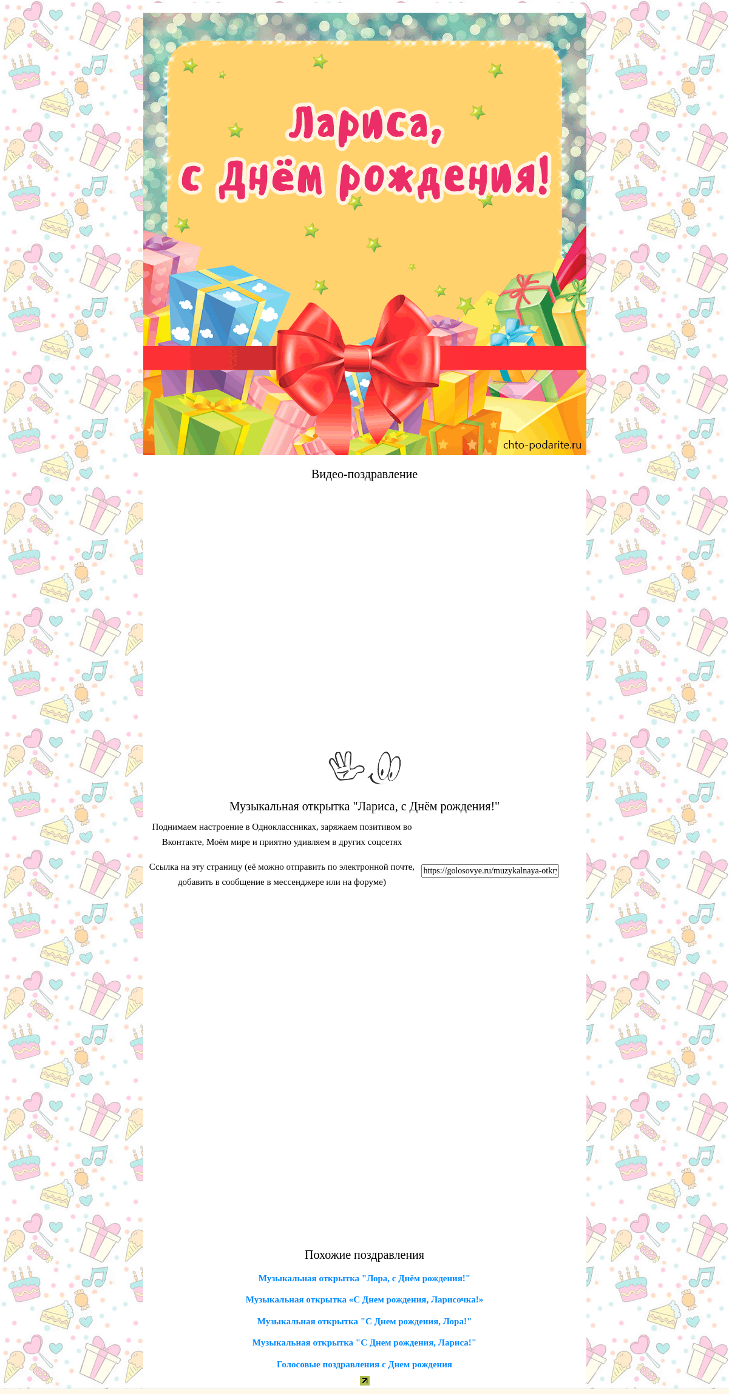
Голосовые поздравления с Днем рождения (364, 1364)
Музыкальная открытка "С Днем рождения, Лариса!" (364, 1342)
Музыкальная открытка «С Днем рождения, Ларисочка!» (364, 1299)
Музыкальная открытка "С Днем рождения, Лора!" (364, 1321)
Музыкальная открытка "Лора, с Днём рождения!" (364, 1278)
